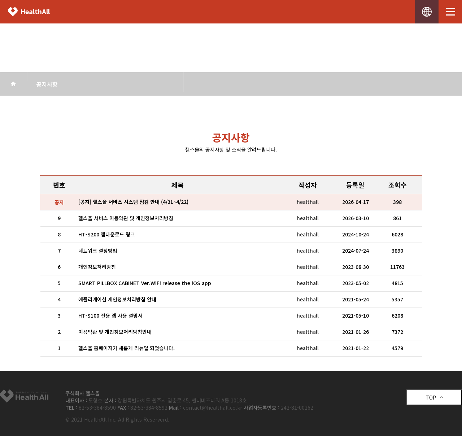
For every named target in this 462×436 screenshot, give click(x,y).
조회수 (397, 184)
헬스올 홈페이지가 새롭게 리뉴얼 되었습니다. (126, 348)
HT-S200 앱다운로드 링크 (106, 234)
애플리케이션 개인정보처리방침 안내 (117, 299)
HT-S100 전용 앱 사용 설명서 (110, 315)
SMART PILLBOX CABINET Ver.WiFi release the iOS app (144, 283)
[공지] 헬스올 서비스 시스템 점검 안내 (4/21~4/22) (133, 201)
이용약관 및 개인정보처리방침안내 (115, 331)
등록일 (355, 184)
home (13, 84)
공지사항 (47, 84)
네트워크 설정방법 (97, 250)
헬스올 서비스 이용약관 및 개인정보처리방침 (125, 218)
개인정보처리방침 (97, 266)
